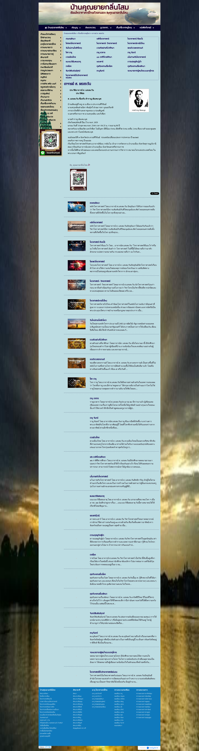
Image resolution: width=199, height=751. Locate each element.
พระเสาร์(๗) (95, 516)
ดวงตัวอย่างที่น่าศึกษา (98, 340)
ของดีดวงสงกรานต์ (97, 359)
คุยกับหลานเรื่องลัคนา (98, 594)
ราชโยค (93, 555)
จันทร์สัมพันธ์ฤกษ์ (97, 613)
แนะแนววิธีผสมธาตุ (97, 496)
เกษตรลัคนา (95, 203)
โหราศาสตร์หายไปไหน (98, 301)
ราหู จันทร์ (94, 418)
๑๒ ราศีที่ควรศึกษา (97, 457)
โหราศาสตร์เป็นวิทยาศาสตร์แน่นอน (103, 672)
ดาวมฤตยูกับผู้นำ (97, 535)
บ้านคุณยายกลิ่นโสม (70, 33)
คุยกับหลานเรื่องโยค (98, 574)
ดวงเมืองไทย (95, 437)
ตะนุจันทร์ (94, 633)
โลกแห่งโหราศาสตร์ (97, 261)
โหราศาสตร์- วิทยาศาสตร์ (100, 281)
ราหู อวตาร (94, 398)
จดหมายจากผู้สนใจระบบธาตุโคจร (103, 652)
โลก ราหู (93, 379)
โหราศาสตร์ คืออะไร (97, 242)
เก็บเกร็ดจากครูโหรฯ (84, 33)
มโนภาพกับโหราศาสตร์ (99, 476)
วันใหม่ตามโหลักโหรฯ (98, 320)
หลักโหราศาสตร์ (96, 222)
